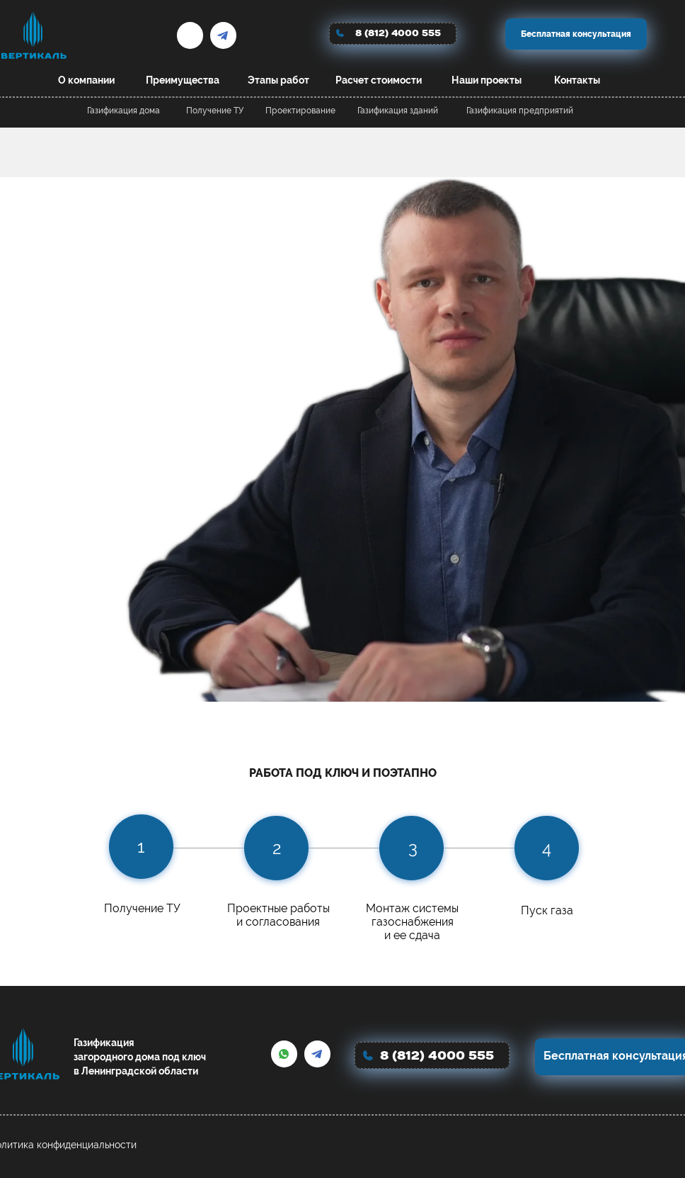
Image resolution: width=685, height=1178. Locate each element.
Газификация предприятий (519, 111)
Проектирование (300, 111)
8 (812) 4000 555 (398, 33)
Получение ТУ (214, 111)
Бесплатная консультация (576, 34)
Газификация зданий (397, 111)
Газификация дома (123, 111)
